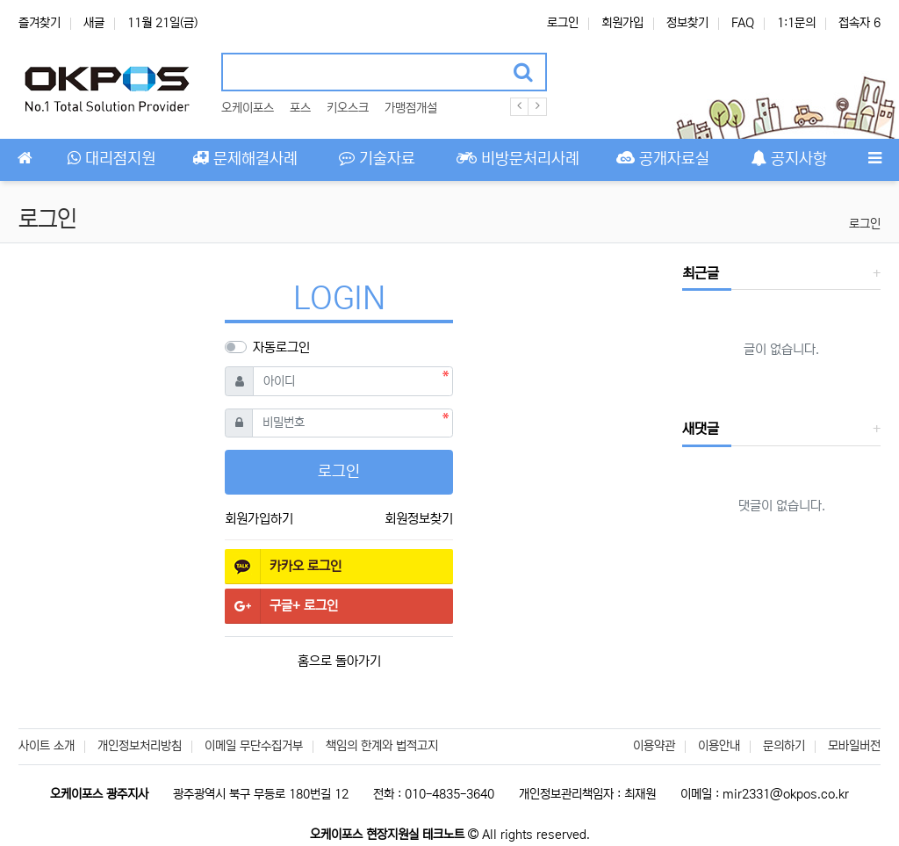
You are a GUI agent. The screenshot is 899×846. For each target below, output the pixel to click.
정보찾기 (687, 23)
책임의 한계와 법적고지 (382, 746)
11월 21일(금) (162, 23)
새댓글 (700, 429)
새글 (93, 23)
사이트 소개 (46, 746)
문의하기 (784, 746)
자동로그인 (281, 347)
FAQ (742, 23)
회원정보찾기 (419, 518)
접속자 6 (859, 23)
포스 (300, 108)
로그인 (563, 23)
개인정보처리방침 (139, 746)
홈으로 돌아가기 (339, 661)
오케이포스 (247, 108)
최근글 (700, 273)
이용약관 (654, 746)
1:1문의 (796, 23)
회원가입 (622, 23)
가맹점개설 (411, 108)
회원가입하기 (259, 518)
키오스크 (348, 108)
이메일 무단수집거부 (254, 746)
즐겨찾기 (39, 23)
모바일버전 (854, 746)
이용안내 (719, 746)
